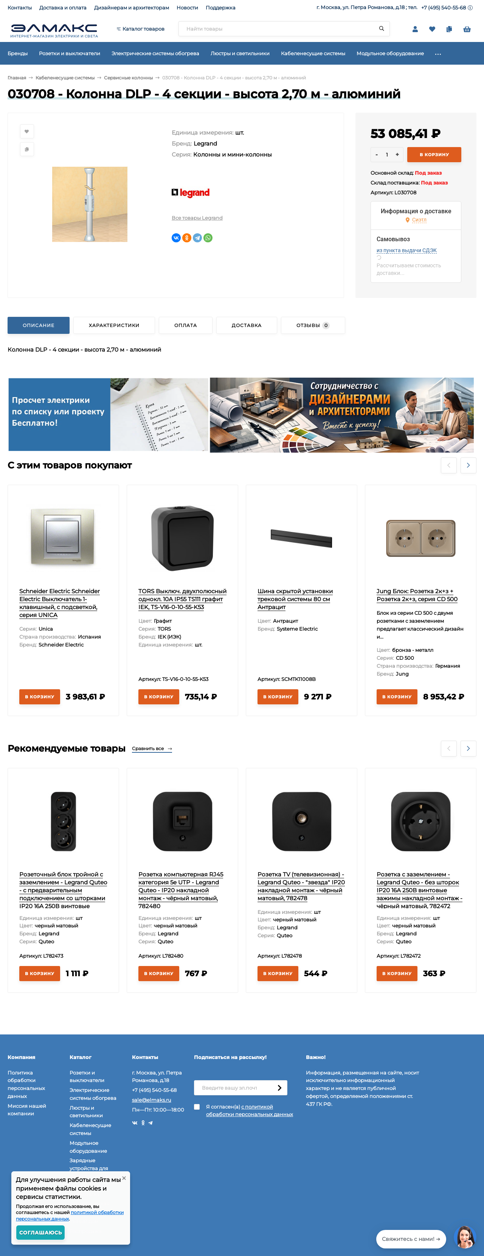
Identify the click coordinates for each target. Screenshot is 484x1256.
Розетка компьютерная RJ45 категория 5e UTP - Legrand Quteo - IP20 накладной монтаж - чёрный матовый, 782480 (180, 890)
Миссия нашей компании (27, 1110)
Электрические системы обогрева (93, 1094)
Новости (187, 8)
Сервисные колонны (128, 78)
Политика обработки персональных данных (26, 1084)
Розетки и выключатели (87, 1077)
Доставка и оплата (63, 8)
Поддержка (221, 8)
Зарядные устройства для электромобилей (91, 1168)
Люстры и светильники (86, 1112)
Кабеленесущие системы (65, 78)
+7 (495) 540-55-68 (443, 8)
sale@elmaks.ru (151, 1100)
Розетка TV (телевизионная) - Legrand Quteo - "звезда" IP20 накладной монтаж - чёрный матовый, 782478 (301, 886)
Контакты (20, 8)
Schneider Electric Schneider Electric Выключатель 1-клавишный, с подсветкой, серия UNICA (59, 603)
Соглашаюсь (40, 1233)
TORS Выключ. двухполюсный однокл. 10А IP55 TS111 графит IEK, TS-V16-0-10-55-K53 (182, 599)
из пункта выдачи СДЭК (407, 250)
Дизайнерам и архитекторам (131, 8)
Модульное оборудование (88, 1147)
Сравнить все (152, 748)
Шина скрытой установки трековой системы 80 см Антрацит (295, 599)
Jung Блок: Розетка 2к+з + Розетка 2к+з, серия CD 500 (417, 595)
